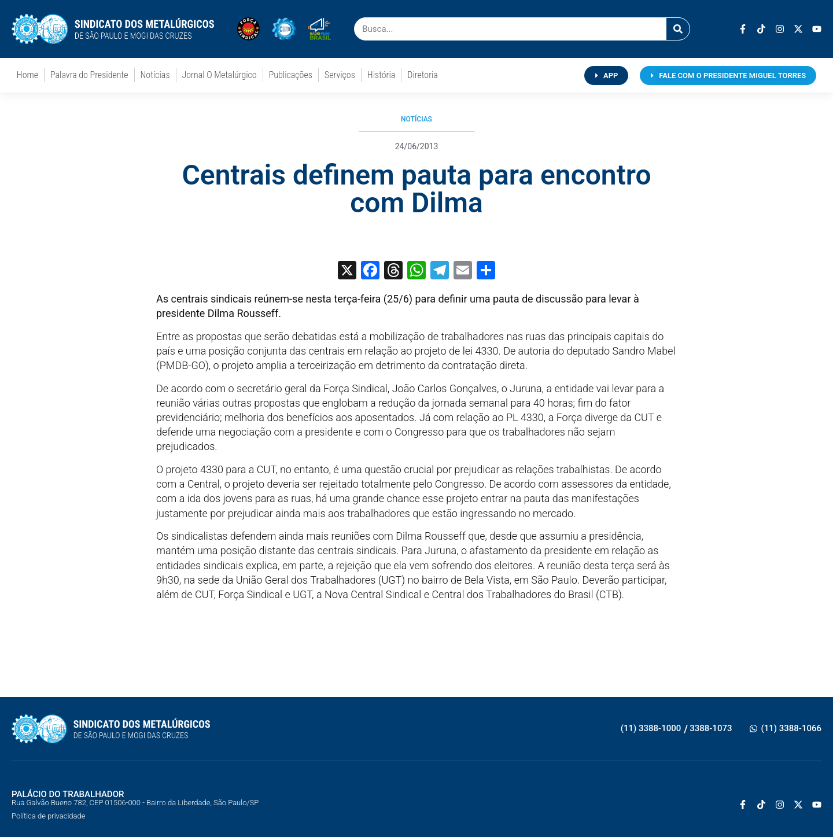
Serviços (340, 74)
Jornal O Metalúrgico (219, 74)
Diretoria (422, 74)
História (381, 74)
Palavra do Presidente (89, 74)
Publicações (290, 74)
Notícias (155, 74)
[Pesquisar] (678, 29)
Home (27, 74)
